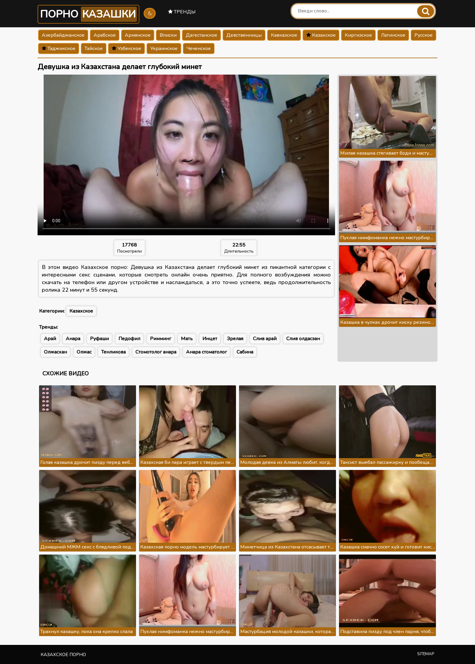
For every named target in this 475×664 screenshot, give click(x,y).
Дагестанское (201, 35)
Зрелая (235, 338)
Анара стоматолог (206, 352)
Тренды (182, 11)
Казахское (321, 35)
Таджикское (58, 48)
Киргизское (358, 35)
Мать (187, 338)
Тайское (94, 48)
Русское (423, 35)
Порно (88, 14)
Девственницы (244, 35)
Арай (50, 338)
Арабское (105, 35)
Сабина (245, 352)
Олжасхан (55, 352)
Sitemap (425, 654)
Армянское (138, 35)
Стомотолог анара (155, 352)
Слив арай (265, 338)
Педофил (129, 338)
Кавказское (284, 35)
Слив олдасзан (303, 338)
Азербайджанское (63, 35)
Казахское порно (63, 655)
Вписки (168, 35)
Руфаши (99, 338)
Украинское (164, 48)
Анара (73, 338)
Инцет (209, 338)
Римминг (160, 338)
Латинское (393, 35)
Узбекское (126, 48)
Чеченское (199, 48)
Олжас (84, 352)
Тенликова (113, 352)
